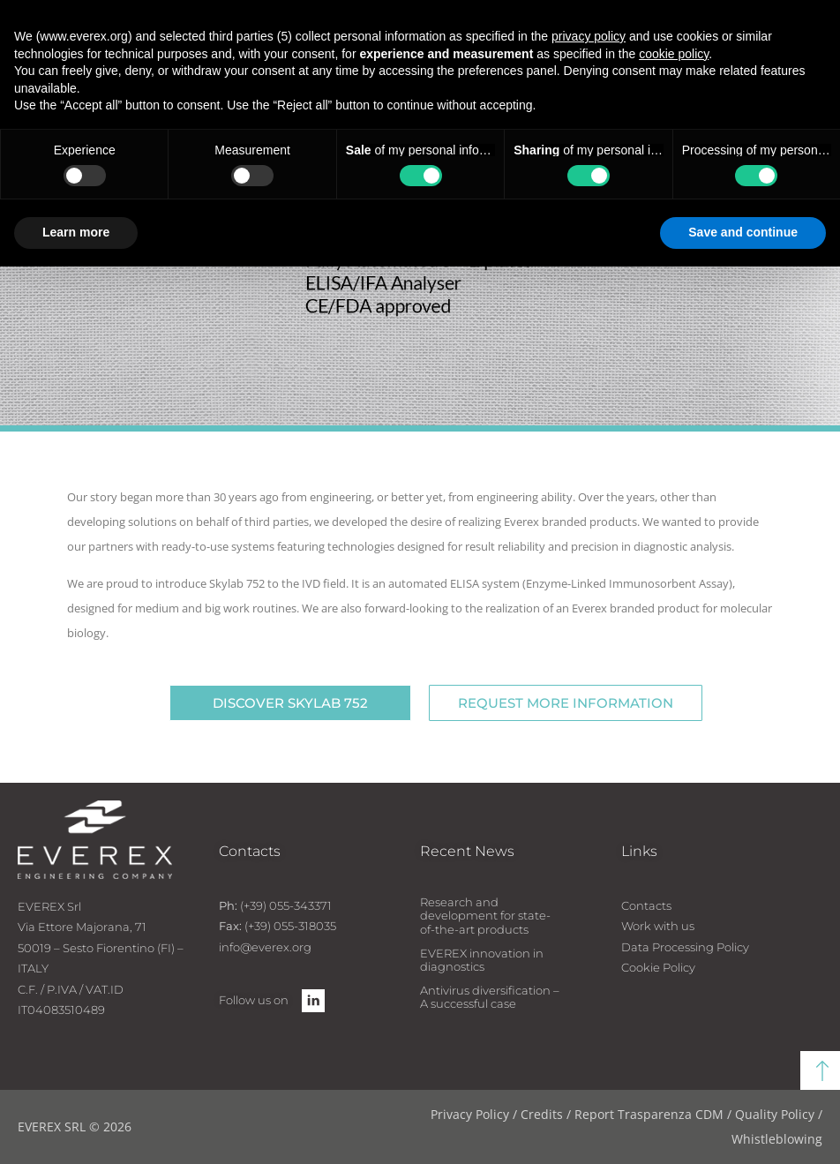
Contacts (646, 905)
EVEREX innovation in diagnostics (482, 960)
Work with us (657, 926)
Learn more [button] (75, 232)
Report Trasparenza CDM (649, 1114)
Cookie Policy (658, 967)
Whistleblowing (776, 1138)
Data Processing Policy (685, 947)
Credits (542, 1114)
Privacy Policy (470, 1114)
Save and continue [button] (743, 232)
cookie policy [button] (674, 54)
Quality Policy (774, 1114)
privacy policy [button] (588, 36)
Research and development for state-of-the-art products (485, 915)
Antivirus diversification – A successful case (489, 997)
